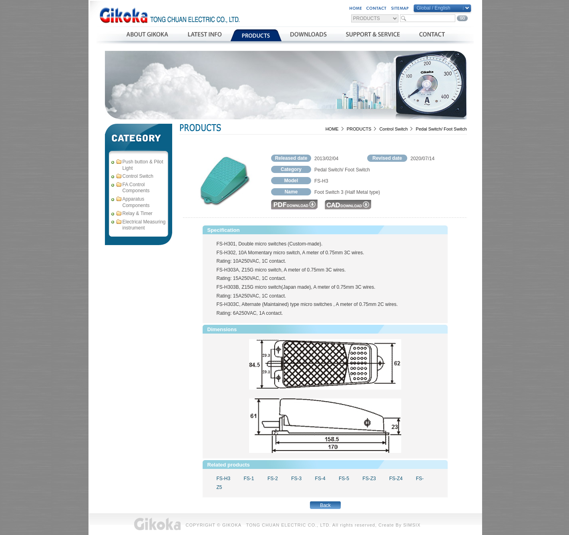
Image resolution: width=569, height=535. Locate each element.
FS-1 (249, 478)
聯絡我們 (432, 35)
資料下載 (308, 35)
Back (325, 505)
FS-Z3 (369, 478)
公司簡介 (147, 35)
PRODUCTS (359, 129)
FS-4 (320, 478)
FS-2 (272, 478)
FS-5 (344, 478)
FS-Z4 (395, 478)
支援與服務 (373, 35)
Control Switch (393, 129)
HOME (332, 129)
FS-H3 (224, 478)
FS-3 (296, 478)
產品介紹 (256, 35)
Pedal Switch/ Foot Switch (441, 129)
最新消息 (204, 35)
